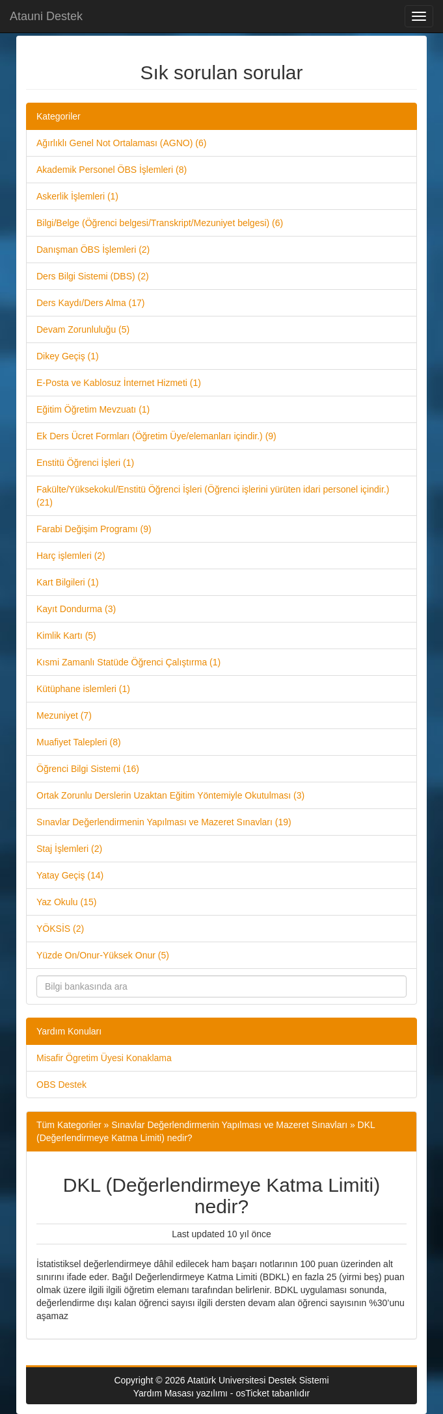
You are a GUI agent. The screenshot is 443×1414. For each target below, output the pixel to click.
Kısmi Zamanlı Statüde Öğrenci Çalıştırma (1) (128, 662)
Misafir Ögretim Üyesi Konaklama (104, 1058)
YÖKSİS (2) (60, 928)
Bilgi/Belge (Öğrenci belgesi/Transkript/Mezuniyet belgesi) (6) (159, 223)
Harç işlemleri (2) (70, 555)
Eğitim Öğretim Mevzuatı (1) (93, 409)
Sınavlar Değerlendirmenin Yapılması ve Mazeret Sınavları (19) (163, 822)
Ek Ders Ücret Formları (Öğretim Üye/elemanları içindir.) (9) (156, 436)
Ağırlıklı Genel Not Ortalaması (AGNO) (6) (121, 143)
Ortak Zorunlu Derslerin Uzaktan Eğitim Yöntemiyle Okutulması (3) (170, 795)
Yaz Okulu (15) (66, 902)
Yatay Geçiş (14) (69, 875)
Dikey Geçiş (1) (67, 356)
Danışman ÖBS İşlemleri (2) (93, 249)
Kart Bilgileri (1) (67, 582)
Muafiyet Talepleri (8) (78, 742)
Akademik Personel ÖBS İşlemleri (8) (111, 169)
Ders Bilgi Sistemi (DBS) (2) (92, 276)
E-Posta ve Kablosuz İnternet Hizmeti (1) (118, 383)
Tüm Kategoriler (68, 1125)
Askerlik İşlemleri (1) (77, 196)
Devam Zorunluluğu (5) (82, 329)
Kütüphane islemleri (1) (83, 689)
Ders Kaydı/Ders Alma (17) (90, 303)
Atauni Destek (46, 16)
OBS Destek (61, 1084)
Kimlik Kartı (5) (66, 635)
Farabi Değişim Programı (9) (94, 529)
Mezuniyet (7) (64, 715)
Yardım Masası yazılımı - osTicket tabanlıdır (221, 1393)
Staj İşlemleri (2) (69, 848)
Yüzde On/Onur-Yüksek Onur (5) (102, 955)
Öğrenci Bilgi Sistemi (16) (87, 769)
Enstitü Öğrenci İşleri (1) (85, 462)
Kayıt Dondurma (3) (76, 609)
